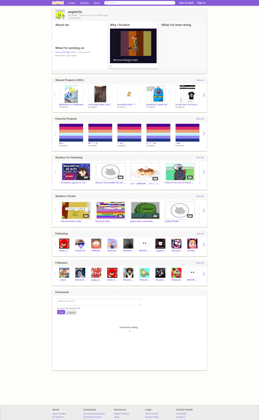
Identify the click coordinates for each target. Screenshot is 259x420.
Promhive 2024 (102, 221)
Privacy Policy (152, 417)
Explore (84, 2)
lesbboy (65, 146)
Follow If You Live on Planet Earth (180, 183)
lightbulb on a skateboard (71, 104)
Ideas (97, 2)
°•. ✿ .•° (120, 143)
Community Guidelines (94, 413)
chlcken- (191, 251)
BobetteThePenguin (128, 251)
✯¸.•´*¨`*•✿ (151, 143)
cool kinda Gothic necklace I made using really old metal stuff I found (100, 104)
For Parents (58, 417)
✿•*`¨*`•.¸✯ (93, 143)
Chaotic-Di (80, 251)
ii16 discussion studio (71, 221)
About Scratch (59, 413)
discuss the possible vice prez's (110, 183)
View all (200, 80)
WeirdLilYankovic (80, 280)
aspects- (65, 107)
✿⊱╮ (61, 143)
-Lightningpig (160, 251)
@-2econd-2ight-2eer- (65, 52)
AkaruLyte (176, 280)
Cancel (71, 312)
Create (71, 2)
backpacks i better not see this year (158, 104)
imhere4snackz (112, 251)
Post (61, 312)
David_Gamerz (64, 251)
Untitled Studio (172, 221)
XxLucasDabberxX (160, 280)
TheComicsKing (144, 280)
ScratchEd (181, 413)
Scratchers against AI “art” (73, 183)
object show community (141, 221)
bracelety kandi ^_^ (126, 104)
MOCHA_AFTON (144, 251)
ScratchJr (180, 417)
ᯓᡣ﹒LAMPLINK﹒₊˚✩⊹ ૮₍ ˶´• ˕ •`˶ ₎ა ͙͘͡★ (145, 184)
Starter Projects (121, 413)
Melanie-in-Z (128, 280)
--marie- (62, 280)
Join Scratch (186, 2)
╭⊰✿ (177, 143)
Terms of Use (151, 413)
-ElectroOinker (176, 251)
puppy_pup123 (96, 280)
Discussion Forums (92, 417)
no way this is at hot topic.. (187, 104)
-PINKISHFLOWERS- (96, 251)
